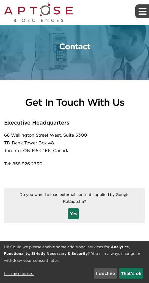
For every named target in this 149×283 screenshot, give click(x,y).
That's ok (131, 273)
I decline (105, 273)
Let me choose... (19, 273)
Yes (73, 213)
